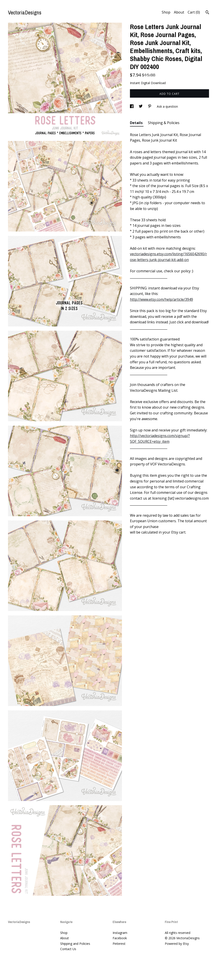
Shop (166, 12)
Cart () (194, 12)
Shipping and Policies (75, 943)
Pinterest (119, 943)
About (179, 12)
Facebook (120, 938)
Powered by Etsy (177, 943)
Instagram (120, 933)
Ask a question (167, 106)
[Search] (207, 12)
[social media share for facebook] (132, 106)
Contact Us (68, 949)
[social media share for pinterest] (150, 106)
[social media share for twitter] (141, 106)
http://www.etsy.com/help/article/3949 (161, 299)
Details (136, 122)
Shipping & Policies (163, 122)
